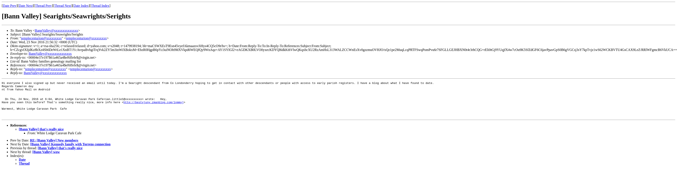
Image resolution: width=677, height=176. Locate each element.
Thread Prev (43, 5)
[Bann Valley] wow (46, 159)
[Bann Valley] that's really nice (41, 136)
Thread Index (100, 5)
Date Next (26, 5)
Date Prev (9, 5)
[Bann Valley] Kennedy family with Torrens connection (70, 151)
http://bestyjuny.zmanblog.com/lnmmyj (153, 107)
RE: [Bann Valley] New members (54, 147)
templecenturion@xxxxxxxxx (41, 38)
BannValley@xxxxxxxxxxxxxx (56, 30)
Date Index (81, 5)
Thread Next (62, 5)
